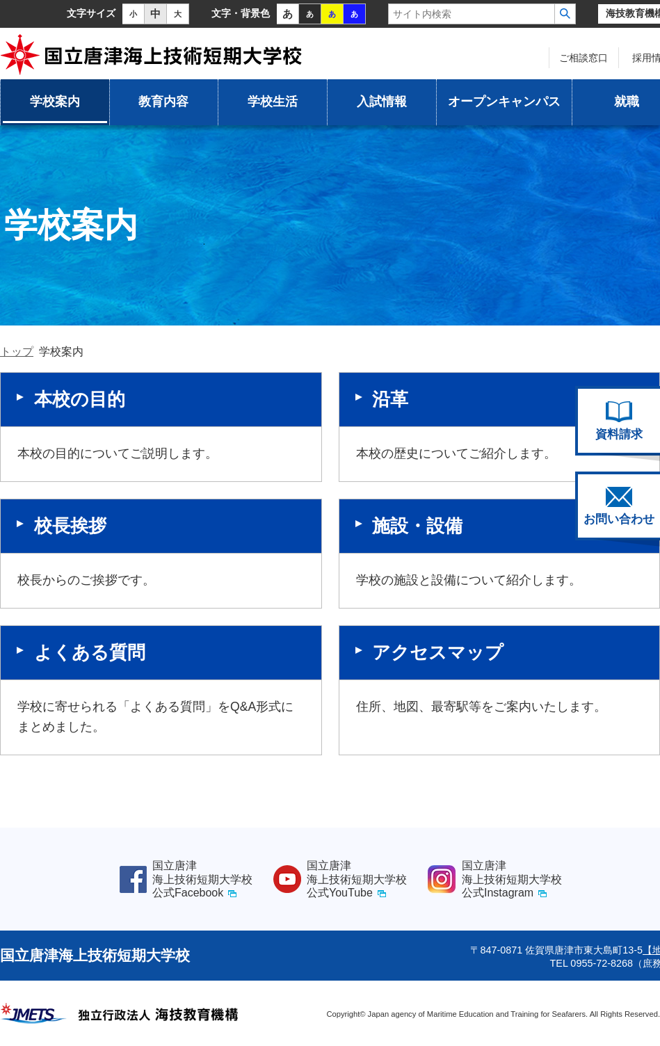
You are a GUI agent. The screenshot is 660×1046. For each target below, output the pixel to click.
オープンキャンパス (504, 101)
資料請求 (619, 420)
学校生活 (273, 101)
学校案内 (55, 101)
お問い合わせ (618, 506)
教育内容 (163, 101)
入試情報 (382, 101)
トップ (16, 351)
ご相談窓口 (583, 57)
